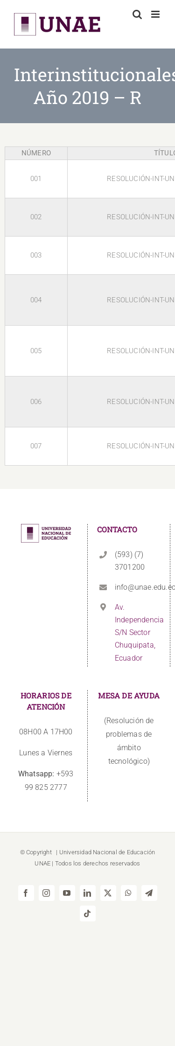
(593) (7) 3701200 (130, 561)
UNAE (42, 863)
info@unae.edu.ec (138, 587)
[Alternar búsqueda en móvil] (137, 14)
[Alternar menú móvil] (156, 14)
